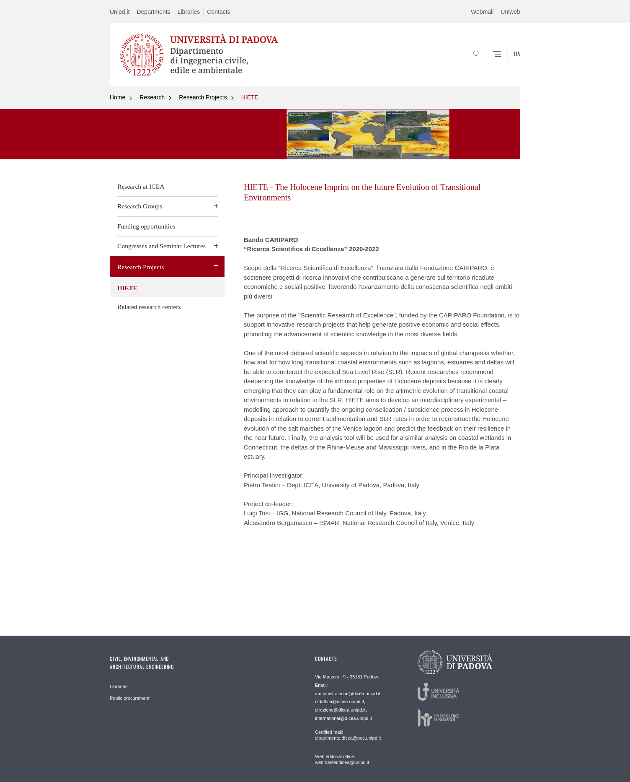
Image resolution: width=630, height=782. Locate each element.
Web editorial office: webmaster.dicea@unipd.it (342, 759)
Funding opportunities (146, 226)
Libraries (189, 11)
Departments (153, 11)
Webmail (482, 11)
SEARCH (505, 66)
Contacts (218, 11)
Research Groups (139, 206)
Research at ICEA (141, 186)
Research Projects (203, 97)
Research (152, 97)
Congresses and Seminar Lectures (161, 245)
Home (117, 97)
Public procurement (130, 698)
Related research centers (149, 306)
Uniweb (510, 11)
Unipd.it (119, 11)
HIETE (249, 97)
